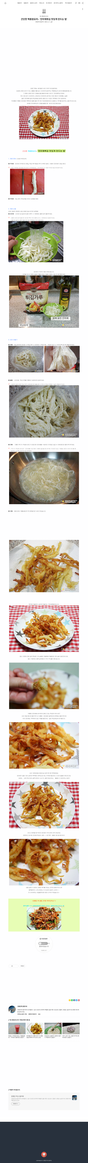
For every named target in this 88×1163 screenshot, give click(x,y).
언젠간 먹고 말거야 (17, 1096)
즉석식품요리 (68, 3)
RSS (39, 1014)
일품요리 (26, 3)
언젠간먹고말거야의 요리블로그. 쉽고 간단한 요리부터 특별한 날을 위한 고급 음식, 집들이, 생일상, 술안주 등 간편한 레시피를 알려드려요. (41, 1099)
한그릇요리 (49, 3)
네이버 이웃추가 (32, 1014)
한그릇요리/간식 (44, 16)
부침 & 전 (41, 3)
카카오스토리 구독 (22, 1014)
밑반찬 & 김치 (33, 3)
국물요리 (19, 3)
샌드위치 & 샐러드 (58, 3)
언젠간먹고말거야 (39, 22)
